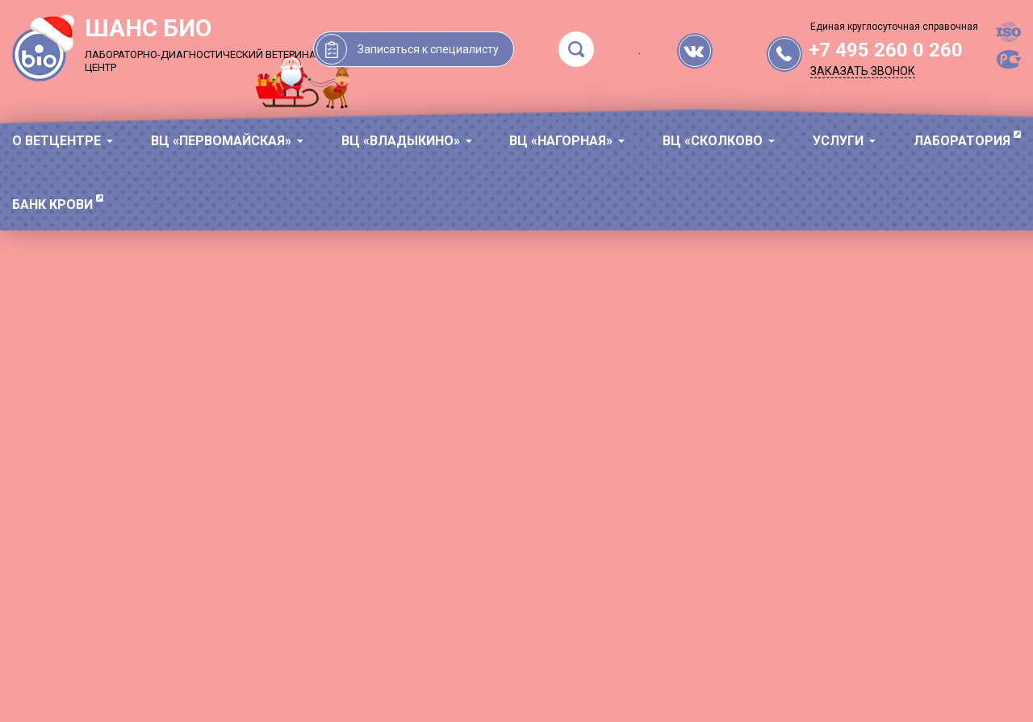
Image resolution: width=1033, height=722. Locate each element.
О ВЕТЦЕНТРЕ (56, 140)
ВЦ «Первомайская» (221, 140)
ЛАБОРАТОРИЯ (962, 140)
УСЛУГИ (838, 140)
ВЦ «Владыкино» (400, 140)
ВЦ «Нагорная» (561, 140)
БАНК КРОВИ (52, 204)
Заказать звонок (862, 71)
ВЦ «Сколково (713, 140)
